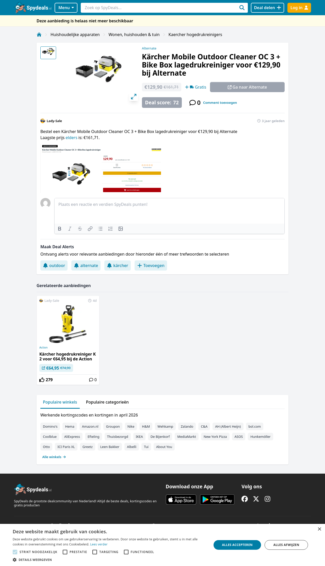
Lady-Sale (54, 121)
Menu (66, 7)
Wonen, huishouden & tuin (134, 34)
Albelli (131, 446)
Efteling (93, 436)
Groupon (113, 426)
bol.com (255, 426)
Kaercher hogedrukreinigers (195, 34)
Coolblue (50, 436)
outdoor (54, 265)
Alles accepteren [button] (237, 545)
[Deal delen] (267, 8)
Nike (131, 426)
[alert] (162, 545)
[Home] (39, 34)
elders (72, 137)
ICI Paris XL (66, 446)
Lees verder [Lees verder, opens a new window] (99, 544)
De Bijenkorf (160, 436)
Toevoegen (151, 265)
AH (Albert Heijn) (228, 426)
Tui (146, 446)
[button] (109, 559)
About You (164, 446)
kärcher (117, 265)
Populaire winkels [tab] (60, 402)
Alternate (149, 48)
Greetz (88, 446)
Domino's (50, 426)
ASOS (239, 436)
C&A (204, 426)
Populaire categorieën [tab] (107, 402)
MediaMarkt (186, 436)
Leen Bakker (109, 446)
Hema (69, 426)
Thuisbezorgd (117, 436)
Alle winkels (54, 457)
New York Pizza (215, 436)
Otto (46, 446)
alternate (86, 265)
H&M (146, 426)
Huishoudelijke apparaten (75, 34)
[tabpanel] (162, 435)
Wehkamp (165, 426)
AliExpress (72, 436)
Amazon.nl (90, 426)
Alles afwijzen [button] (286, 545)
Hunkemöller (260, 436)
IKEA (139, 436)
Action (43, 347)
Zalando (187, 426)
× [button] (319, 529)
